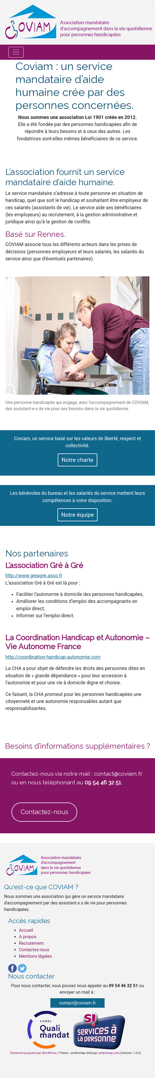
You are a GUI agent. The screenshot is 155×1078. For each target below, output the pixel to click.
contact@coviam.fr (77, 1003)
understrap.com (109, 1053)
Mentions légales (35, 956)
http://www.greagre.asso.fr (33, 575)
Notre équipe (77, 514)
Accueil (26, 930)
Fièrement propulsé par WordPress (33, 1053)
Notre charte (77, 459)
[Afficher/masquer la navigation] (16, 52)
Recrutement (31, 943)
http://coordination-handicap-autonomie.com (53, 657)
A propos (27, 936)
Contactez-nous (44, 812)
